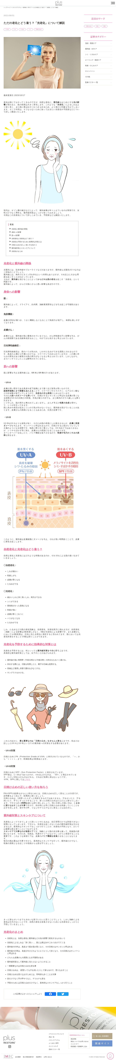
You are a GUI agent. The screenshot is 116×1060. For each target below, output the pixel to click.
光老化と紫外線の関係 (19, 229)
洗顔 (104, 26)
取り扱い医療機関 (102, 1036)
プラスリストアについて (56, 1034)
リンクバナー (75, 1044)
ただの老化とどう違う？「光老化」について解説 (45, 7)
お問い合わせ (48, 1057)
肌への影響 (15, 235)
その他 (87, 77)
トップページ (7, 7)
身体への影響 (16, 232)
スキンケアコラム (16, 7)
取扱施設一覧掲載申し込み (79, 1046)
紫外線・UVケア (27, 7)
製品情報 (73, 1039)
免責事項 (38, 1057)
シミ (30, 29)
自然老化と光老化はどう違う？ (23, 238)
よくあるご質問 (53, 1043)
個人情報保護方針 (28, 1057)
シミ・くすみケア (91, 54)
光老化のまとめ (17, 251)
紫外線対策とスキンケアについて (23, 248)
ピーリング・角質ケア (93, 60)
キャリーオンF (53, 1046)
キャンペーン (90, 71)
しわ (15, 29)
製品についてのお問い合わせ (79, 1041)
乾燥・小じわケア (91, 65)
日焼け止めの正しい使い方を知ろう (24, 245)
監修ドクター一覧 (91, 82)
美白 (97, 26)
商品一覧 (51, 1037)
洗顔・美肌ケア (90, 43)
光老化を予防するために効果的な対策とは (27, 242)
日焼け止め (38, 29)
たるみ (22, 29)
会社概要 (18, 1057)
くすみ (7, 29)
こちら (27, 779)
